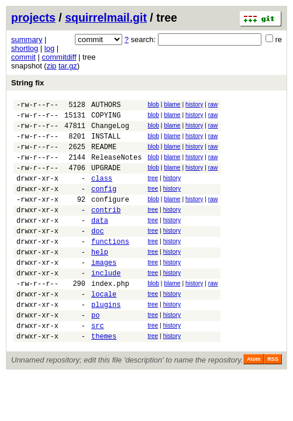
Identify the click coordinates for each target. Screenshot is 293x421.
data (99, 241)
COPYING (105, 118)
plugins (105, 339)
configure (110, 217)
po (95, 352)
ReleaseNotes (116, 167)
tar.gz (67, 65)
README (103, 155)
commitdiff (59, 57)
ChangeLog (110, 131)
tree (152, 190)
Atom (253, 399)
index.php (110, 315)
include (105, 303)
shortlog (24, 48)
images (103, 290)
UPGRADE (105, 180)
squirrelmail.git (106, 17)
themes (103, 376)
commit (23, 57)
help (99, 278)
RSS (272, 399)
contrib (105, 229)
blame (172, 104)
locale (103, 327)
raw (213, 104)
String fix (27, 82)
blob (153, 104)
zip (52, 65)
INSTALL (105, 143)
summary (26, 39)
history (194, 104)
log (49, 48)
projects (33, 17)
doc (97, 253)
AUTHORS (105, 106)
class (101, 192)
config (103, 204)
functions (110, 266)
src (97, 364)
